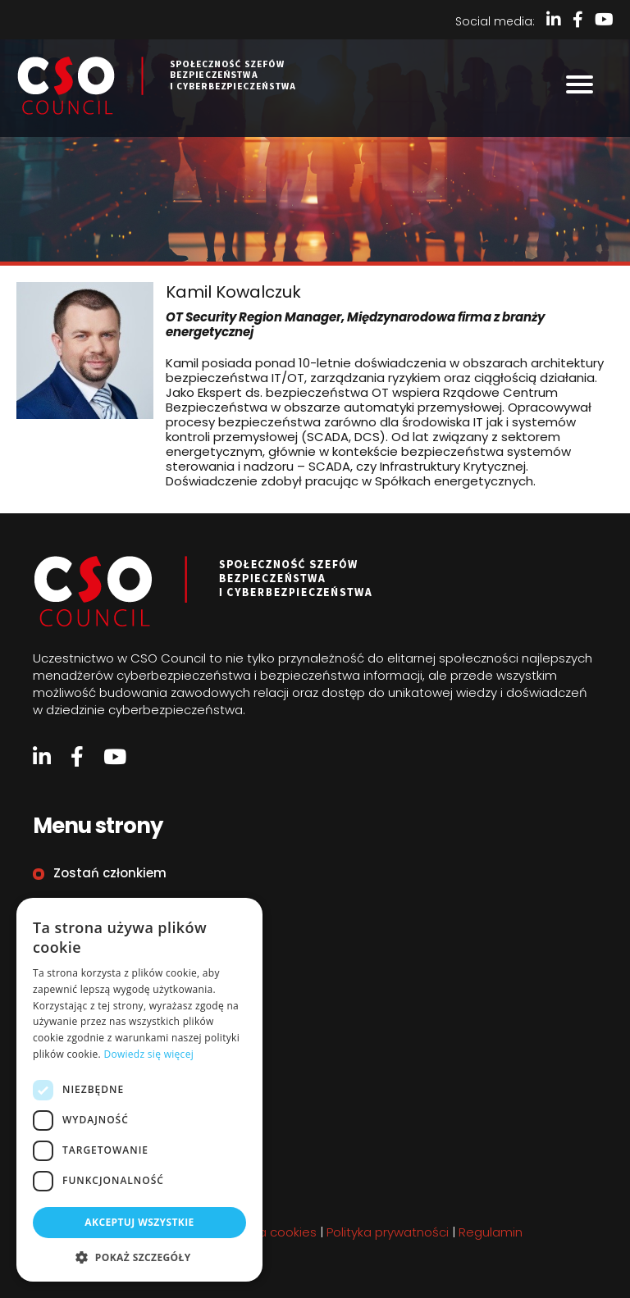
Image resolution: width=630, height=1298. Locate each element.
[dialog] (139, 1090)
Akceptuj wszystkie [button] (139, 1222)
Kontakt (78, 940)
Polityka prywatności (387, 1232)
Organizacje (92, 906)
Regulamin (87, 973)
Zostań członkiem (110, 872)
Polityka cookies (269, 1232)
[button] (139, 1257)
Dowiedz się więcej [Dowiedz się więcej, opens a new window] (148, 1054)
